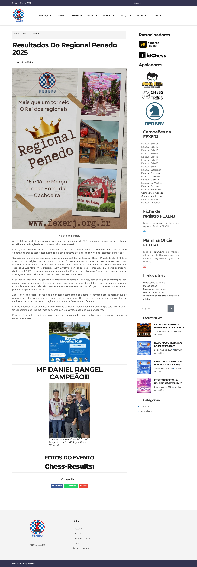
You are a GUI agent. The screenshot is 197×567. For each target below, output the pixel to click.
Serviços (126, 15)
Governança (44, 15)
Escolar (108, 15)
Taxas (141, 15)
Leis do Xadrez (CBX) (185, 292)
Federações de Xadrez (185, 282)
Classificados (181, 285)
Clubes (60, 15)
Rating (92, 15)
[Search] (171, 308)
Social (156, 15)
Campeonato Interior (171, 196)
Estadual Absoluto (169, 202)
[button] (57, 486)
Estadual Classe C (169, 179)
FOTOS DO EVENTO (69, 457)
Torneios (76, 15)
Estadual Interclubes (170, 189)
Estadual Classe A (169, 173)
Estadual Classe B (169, 176)
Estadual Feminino (169, 186)
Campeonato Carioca (171, 192)
